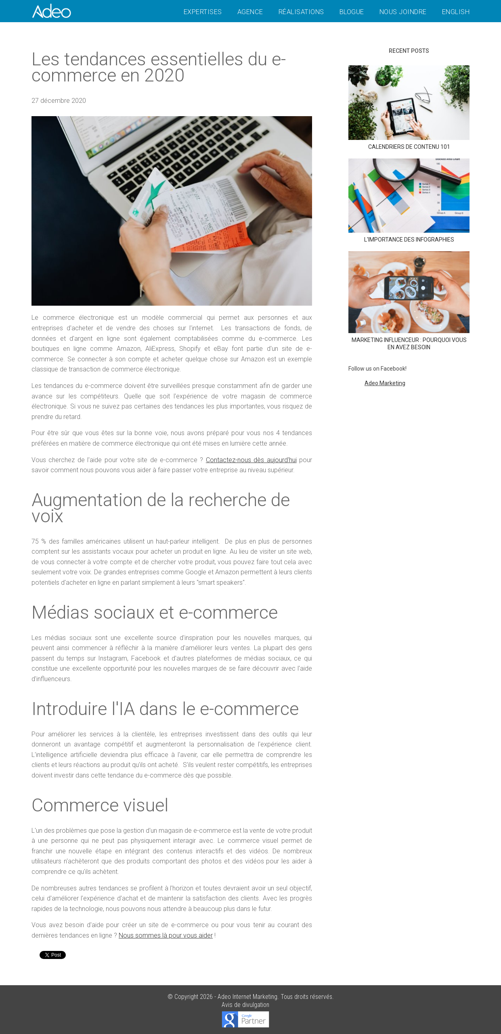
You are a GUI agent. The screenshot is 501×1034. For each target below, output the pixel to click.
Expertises (203, 12)
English (456, 12)
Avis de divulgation (245, 1005)
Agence (250, 12)
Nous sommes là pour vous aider (166, 935)
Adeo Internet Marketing (247, 997)
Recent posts (409, 51)
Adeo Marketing (385, 383)
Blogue (352, 12)
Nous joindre (403, 12)
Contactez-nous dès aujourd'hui (251, 460)
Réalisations (301, 12)
